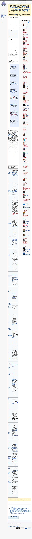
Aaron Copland (25, 81)
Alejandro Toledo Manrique (26, 165)
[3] (13, 125)
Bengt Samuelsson (25, 205)
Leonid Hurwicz (25, 133)
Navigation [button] (3, 9)
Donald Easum (27, 96)
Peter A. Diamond (25, 90)
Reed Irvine (10, 335)
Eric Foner (24, 101)
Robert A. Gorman (25, 116)
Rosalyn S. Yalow (25, 243)
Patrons (16, 14)
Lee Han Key (24, 141)
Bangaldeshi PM (14, 496)
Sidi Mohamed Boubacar (26, 55)
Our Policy (2, 13)
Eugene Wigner (25, 238)
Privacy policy (9, 526)
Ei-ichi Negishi (25, 174)
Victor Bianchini (25, 48)
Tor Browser (28, 11)
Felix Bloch (24, 52)
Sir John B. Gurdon (25, 125)
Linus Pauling (25, 183)
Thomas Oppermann (27, 179)
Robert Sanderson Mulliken (26, 171)
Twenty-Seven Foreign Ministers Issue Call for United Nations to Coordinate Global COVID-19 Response (15, 292)
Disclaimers (17, 526)
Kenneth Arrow (25, 40)
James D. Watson (25, 237)
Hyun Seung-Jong (25, 214)
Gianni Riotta (26, 195)
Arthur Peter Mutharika (26, 172)
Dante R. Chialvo (25, 73)
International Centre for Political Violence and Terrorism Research (15, 436)
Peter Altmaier (26, 34)
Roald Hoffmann (25, 130)
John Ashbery (25, 41)
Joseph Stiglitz (26, 223)
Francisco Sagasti (25, 203)
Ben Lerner (24, 158)
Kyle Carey (24, 64)
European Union (14, 391)
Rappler (16, 430)
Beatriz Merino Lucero (26, 162)
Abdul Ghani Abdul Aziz (26, 44)
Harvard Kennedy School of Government (14, 178)
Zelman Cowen (25, 82)
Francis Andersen (25, 36)
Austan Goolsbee (27, 115)
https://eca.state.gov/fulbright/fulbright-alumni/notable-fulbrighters (20, 508)
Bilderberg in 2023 (14, 232)
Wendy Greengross (25, 124)
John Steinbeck (25, 219)
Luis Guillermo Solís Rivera (26, 199)
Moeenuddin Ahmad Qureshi (26, 188)
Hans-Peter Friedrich (14, 85)
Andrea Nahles (25, 173)
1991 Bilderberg (15, 226)
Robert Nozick (25, 176)
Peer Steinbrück (27, 221)
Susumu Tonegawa (27, 230)
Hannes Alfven (25, 32)
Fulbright (11, 111)
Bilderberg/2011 (14, 465)
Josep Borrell (26, 54)
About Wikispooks (13, 526)
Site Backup (2, 17)
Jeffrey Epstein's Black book (14, 7)
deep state (13, 297)
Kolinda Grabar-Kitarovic (26, 119)
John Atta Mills (25, 167)
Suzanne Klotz (25, 144)
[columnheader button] (15, 169)
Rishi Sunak (26, 226)
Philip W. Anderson (25, 37)
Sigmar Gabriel (27, 108)
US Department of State (26, 26)
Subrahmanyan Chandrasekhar (27, 72)
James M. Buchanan (25, 61)
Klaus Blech (10, 223)
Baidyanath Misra (25, 168)
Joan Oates (24, 177)
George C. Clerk (25, 77)
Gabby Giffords (25, 113)
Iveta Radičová (25, 189)
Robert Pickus (26, 184)
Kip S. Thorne (25, 227)
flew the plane (24, 6)
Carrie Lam (24, 150)
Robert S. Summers (25, 225)
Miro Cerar (24, 70)
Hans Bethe (24, 47)
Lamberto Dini (25, 91)
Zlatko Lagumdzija (27, 148)
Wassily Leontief (25, 157)
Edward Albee (25, 31)
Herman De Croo (27, 86)
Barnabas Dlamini (25, 92)
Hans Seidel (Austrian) (9, 454)
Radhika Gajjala (25, 110)
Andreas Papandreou (25, 182)
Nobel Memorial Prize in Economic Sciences (15, 174)
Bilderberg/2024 (14, 458)
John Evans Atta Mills (26, 166)
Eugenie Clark (25, 76)
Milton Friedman (27, 105)
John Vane (24, 233)
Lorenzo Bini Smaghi (27, 249)
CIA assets (10, 52)
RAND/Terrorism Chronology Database (14, 340)
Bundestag (14, 66)
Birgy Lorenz (26, 161)
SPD (14, 91)
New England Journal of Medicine (15, 213)
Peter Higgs (24, 129)
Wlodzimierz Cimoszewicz (26, 75)
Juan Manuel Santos (27, 207)
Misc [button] (2, 22)
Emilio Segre (24, 211)
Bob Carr (26, 68)
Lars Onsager (25, 178)
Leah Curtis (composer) (26, 88)
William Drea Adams (25, 28)
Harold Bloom (25, 53)
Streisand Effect (27, 9)
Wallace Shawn (25, 216)
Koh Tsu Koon (25, 145)
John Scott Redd (27, 192)
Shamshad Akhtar (27, 247)
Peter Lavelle (26, 153)
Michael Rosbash (25, 201)
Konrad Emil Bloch (25, 51)
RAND (16, 444)
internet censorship (25, 10)
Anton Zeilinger (25, 246)
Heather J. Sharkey (25, 215)
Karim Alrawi (24, 33)
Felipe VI (9, 479)
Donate (2, 18)
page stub (15, 516)
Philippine (13, 428)
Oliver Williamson (25, 241)
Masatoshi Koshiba (25, 146)
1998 (12, 136)
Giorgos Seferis (25, 210)
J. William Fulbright (27, 24)
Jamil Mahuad (25, 164)
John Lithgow (24, 160)
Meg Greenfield (27, 122)
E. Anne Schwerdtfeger (26, 209)
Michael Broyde (25, 60)
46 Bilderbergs (14, 358)
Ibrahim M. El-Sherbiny (26, 100)
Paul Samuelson (27, 204)
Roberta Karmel (25, 138)
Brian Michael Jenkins (27, 254)
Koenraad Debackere (27, 251)
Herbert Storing (25, 224)
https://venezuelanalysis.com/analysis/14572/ (17, 513)
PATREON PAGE (3, 8)
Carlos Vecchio (27, 235)
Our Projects (2, 14)
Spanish (13, 145)
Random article (3, 16)
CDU (16, 83)
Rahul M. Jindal (25, 137)
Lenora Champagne (25, 71)
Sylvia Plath (24, 187)
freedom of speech (17, 9)
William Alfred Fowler (25, 102)
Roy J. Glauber (25, 114)
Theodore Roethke (25, 200)
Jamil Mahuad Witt (25, 242)
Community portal (3, 15)
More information (21, 0)
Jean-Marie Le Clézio (25, 78)
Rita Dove (24, 93)
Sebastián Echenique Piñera (26, 186)
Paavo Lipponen (27, 159)
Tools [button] (2, 20)
